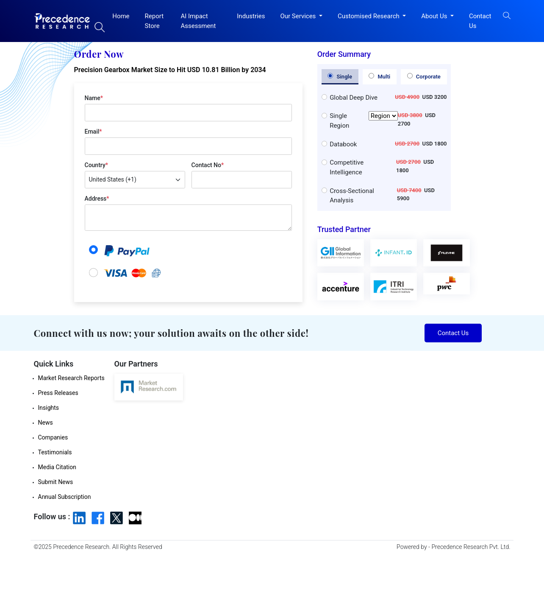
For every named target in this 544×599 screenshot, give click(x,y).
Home (120, 16)
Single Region (364, 120)
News (45, 422)
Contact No (208, 165)
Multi (379, 76)
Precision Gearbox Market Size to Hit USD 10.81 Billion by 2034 (170, 70)
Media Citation (57, 467)
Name (94, 98)
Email (93, 131)
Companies (53, 437)
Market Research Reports (71, 378)
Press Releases (58, 392)
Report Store (154, 21)
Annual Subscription (64, 496)
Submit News (55, 482)
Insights (48, 407)
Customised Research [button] (369, 16)
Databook (343, 144)
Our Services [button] (298, 16)
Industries (251, 16)
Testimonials (55, 452)
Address (97, 198)
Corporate (424, 76)
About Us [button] (435, 16)
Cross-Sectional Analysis (352, 195)
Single (340, 76)
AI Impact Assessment (198, 21)
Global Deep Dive (353, 97)
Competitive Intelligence (347, 167)
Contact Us (480, 21)
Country (96, 165)
